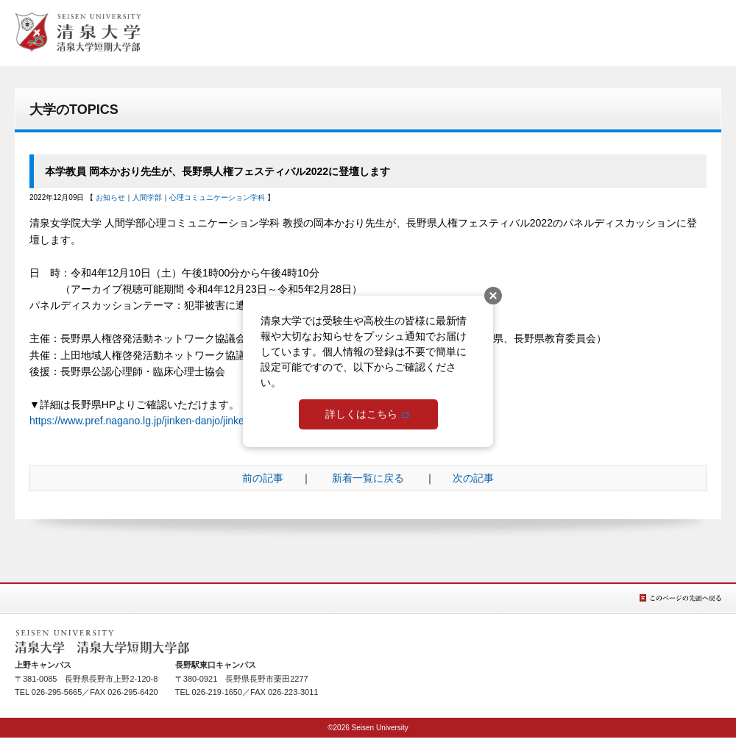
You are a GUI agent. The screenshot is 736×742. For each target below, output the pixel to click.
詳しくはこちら (361, 414)
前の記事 (262, 478)
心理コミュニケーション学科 (217, 197)
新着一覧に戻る (368, 478)
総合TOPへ (78, 32)
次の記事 (473, 478)
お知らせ (110, 197)
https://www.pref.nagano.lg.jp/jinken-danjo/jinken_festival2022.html (181, 421)
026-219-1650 (217, 692)
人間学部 (147, 197)
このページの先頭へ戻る (680, 598)
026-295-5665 (57, 692)
